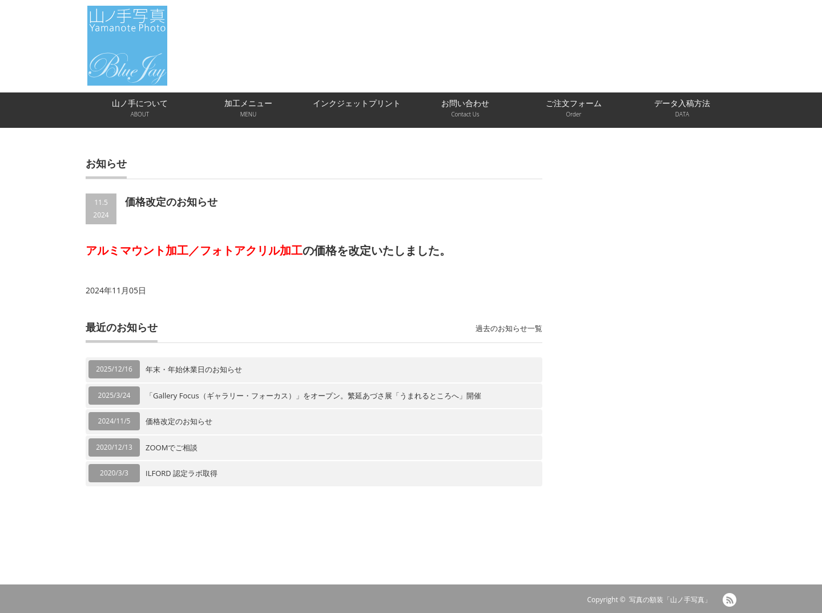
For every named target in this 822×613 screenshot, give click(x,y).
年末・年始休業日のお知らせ (194, 369)
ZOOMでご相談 (172, 447)
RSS (729, 600)
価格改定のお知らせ (179, 421)
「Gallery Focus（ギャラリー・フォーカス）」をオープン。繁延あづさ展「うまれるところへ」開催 (313, 395)
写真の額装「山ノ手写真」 (670, 599)
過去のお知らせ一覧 (509, 328)
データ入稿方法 (682, 108)
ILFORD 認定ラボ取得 (181, 473)
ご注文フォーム (574, 108)
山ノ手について (140, 108)
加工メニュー (248, 108)
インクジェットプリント (357, 103)
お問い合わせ (465, 108)
